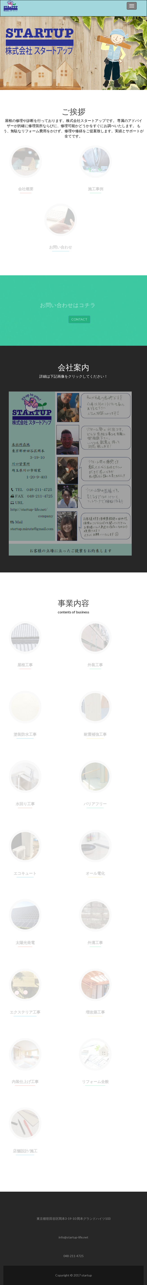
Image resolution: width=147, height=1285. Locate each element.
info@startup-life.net (73, 1237)
